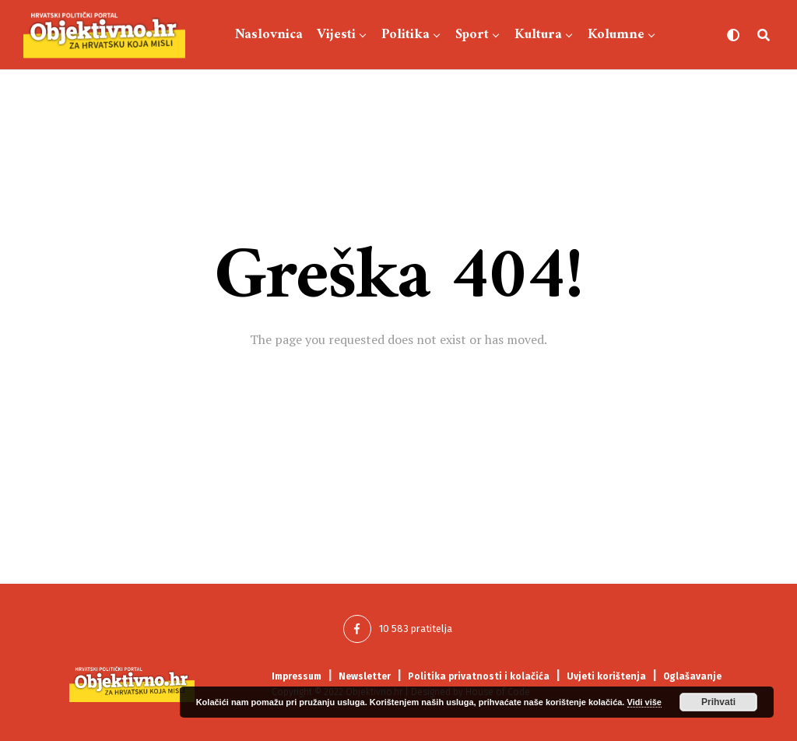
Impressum (296, 676)
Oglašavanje (692, 676)
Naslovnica (269, 35)
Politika (405, 35)
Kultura (538, 35)
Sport (472, 35)
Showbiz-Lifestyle (442, 107)
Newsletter (365, 676)
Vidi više (644, 702)
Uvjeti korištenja (606, 676)
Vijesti (336, 35)
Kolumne (616, 35)
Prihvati (718, 702)
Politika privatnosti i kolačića (478, 676)
